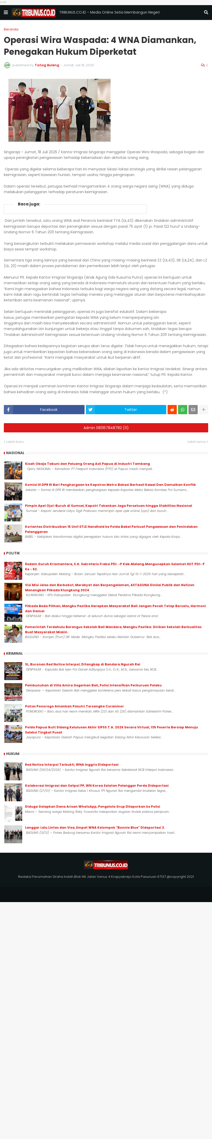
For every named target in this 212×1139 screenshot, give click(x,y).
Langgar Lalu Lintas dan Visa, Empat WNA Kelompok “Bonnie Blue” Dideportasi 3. (95, 827)
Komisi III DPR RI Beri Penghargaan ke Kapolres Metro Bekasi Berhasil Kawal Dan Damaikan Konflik (110, 485)
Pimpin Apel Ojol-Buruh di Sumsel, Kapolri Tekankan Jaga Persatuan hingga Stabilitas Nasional (108, 505)
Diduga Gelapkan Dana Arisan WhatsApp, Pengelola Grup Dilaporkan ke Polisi (92, 806)
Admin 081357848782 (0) (106, 427)
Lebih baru (15, 441)
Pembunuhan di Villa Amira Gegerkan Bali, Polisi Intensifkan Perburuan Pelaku (93, 685)
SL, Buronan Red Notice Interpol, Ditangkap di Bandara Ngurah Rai (82, 664)
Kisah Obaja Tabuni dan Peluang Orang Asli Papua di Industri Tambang (87, 464)
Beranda (11, 29)
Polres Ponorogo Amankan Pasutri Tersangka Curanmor (74, 706)
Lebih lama (196, 441)
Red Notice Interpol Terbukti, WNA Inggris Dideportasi (72, 764)
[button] (6, 12)
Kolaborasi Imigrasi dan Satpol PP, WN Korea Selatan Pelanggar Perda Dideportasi (97, 785)
